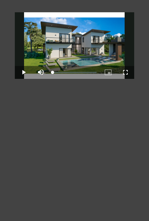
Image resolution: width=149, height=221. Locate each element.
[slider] (74, 72)
